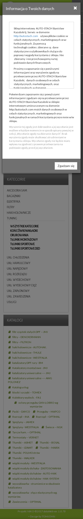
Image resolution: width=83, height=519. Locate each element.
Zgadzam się (66, 166)
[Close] (75, 7)
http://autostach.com (26, 36)
